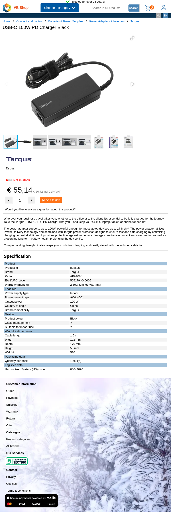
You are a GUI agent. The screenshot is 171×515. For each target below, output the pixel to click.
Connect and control (29, 21)
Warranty (12, 411)
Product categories (18, 439)
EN (165, 15)
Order (10, 391)
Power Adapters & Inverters (106, 21)
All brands (12, 446)
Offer (9, 425)
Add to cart (51, 200)
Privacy (11, 476)
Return (10, 418)
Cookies (11, 483)
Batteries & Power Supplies (65, 21)
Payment (12, 397)
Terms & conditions (18, 490)
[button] (132, 38)
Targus (134, 21)
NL (158, 15)
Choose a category (59, 8)
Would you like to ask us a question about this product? (40, 209)
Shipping (12, 404)
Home (6, 21)
